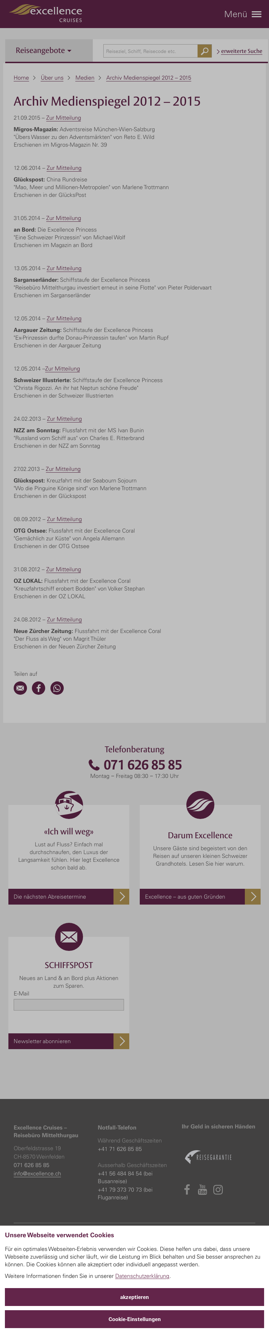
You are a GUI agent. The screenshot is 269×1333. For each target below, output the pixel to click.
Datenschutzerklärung (142, 1275)
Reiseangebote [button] (43, 50)
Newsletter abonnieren (42, 1041)
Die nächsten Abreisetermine (50, 896)
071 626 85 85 (134, 765)
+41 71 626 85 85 (120, 1148)
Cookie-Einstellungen (135, 1319)
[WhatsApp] (57, 692)
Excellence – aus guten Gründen (185, 896)
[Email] (20, 692)
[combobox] (157, 51)
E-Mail (21, 993)
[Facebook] (38, 692)
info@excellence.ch (37, 1173)
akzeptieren (134, 1297)
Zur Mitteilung (63, 117)
